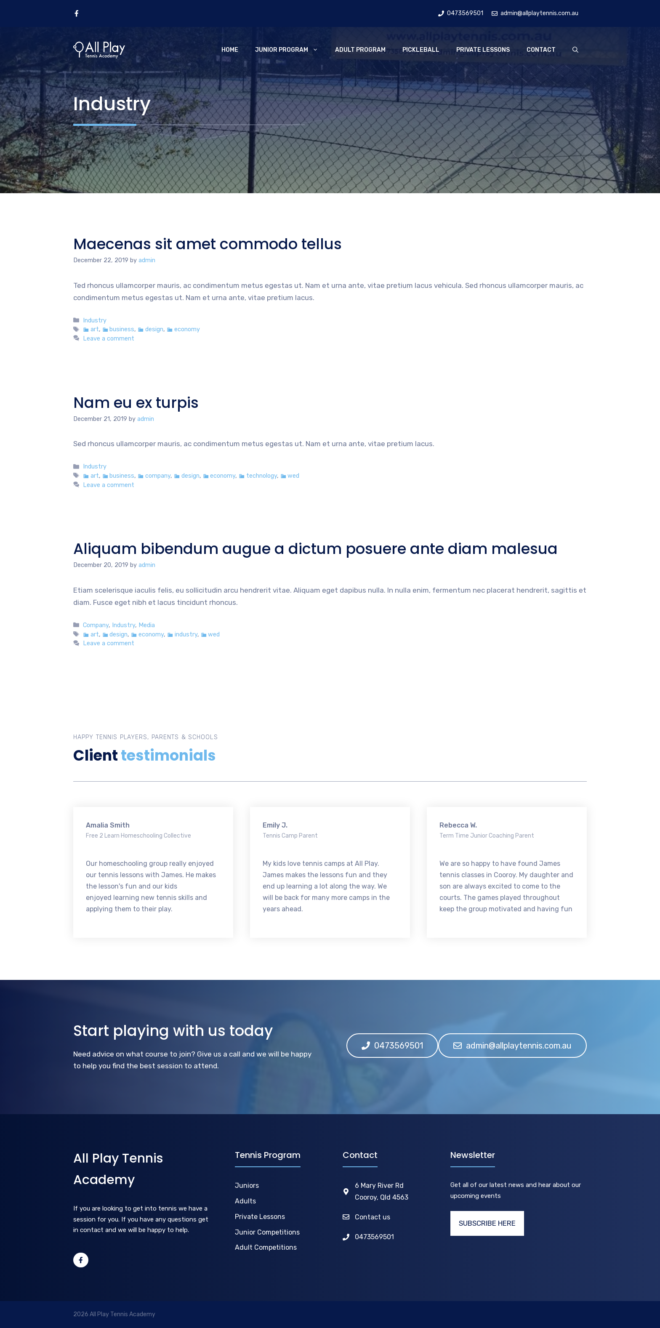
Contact (541, 49)
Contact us (372, 1217)
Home (229, 49)
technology (261, 475)
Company (96, 625)
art (94, 329)
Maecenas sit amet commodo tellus (207, 244)
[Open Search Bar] (575, 50)
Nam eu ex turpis (136, 402)
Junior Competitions (267, 1232)
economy (187, 329)
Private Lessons (483, 49)
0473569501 (374, 1237)
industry (186, 634)
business (121, 329)
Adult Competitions (266, 1247)
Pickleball (420, 49)
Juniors (247, 1186)
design (154, 329)
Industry (94, 320)
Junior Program (291, 50)
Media (146, 625)
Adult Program (360, 49)
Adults (245, 1201)
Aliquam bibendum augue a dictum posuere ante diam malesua (315, 548)
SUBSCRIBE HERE (487, 1223)
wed (293, 475)
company (157, 475)
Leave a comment (108, 338)
